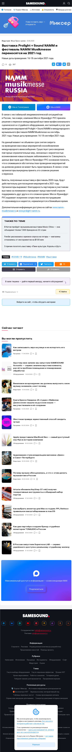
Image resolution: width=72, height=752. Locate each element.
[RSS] (68, 623)
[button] (53, 64)
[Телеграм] (4, 623)
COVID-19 (17, 257)
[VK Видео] (36, 623)
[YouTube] (28, 623)
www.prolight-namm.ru (29, 211)
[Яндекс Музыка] (44, 623)
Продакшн (16, 353)
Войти (63, 292)
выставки (52, 257)
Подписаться (36, 589)
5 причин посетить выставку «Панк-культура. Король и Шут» (32, 246)
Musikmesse (30, 257)
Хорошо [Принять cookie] (36, 745)
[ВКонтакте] (12, 623)
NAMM (42, 257)
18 (34, 479)
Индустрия (6, 41)
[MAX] (20, 623)
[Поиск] (68, 3)
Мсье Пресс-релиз (18, 41)
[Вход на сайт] (64, 3)
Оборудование (18, 374)
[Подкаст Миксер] (52, 623)
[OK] (60, 623)
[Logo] (36, 3)
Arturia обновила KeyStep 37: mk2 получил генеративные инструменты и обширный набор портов (38, 492)
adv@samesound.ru (39, 633)
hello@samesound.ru (43, 630)
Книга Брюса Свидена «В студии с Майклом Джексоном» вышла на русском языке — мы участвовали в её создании (36, 402)
